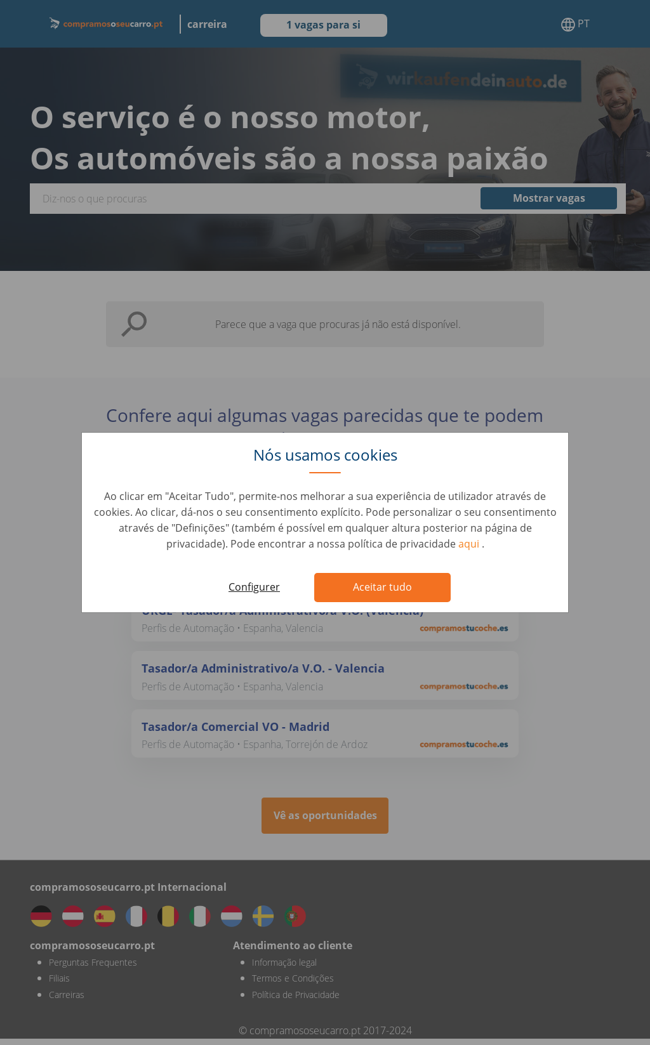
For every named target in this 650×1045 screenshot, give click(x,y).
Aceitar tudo (382, 587)
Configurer (254, 587)
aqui (470, 544)
